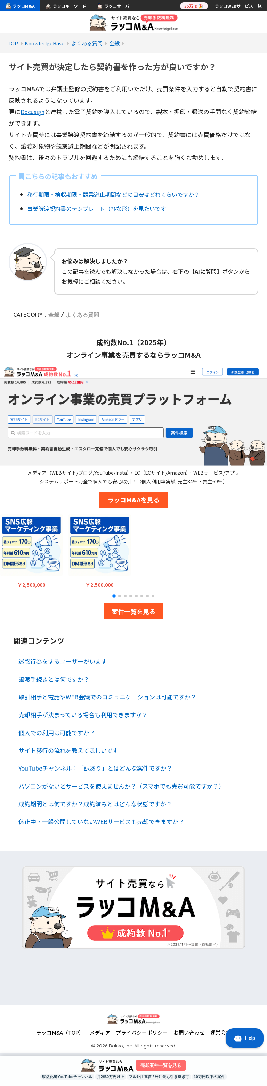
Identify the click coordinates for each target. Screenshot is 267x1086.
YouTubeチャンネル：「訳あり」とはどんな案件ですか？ (95, 768)
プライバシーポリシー (142, 1032)
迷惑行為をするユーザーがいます (62, 661)
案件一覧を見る (133, 611)
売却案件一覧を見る (161, 1065)
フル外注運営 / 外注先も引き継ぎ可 (161, 1076)
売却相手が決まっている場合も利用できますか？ (83, 714)
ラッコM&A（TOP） (60, 1032)
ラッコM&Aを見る (133, 499)
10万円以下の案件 (216, 1076)
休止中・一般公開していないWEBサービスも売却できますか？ (101, 821)
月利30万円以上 (108, 1076)
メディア (100, 1032)
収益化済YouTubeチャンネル (60, 1076)
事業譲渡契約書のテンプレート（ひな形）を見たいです (100, 208)
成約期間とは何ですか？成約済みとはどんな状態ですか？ (95, 803)
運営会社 (220, 1032)
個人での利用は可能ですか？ (56, 732)
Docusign (34, 111)
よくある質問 (82, 314)
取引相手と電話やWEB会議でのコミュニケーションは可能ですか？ (107, 697)
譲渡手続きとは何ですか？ (53, 678)
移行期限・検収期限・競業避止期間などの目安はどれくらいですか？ (118, 194)
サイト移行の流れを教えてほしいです (68, 750)
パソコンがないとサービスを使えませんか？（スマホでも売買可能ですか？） (121, 785)
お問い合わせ (189, 1032)
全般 (53, 314)
